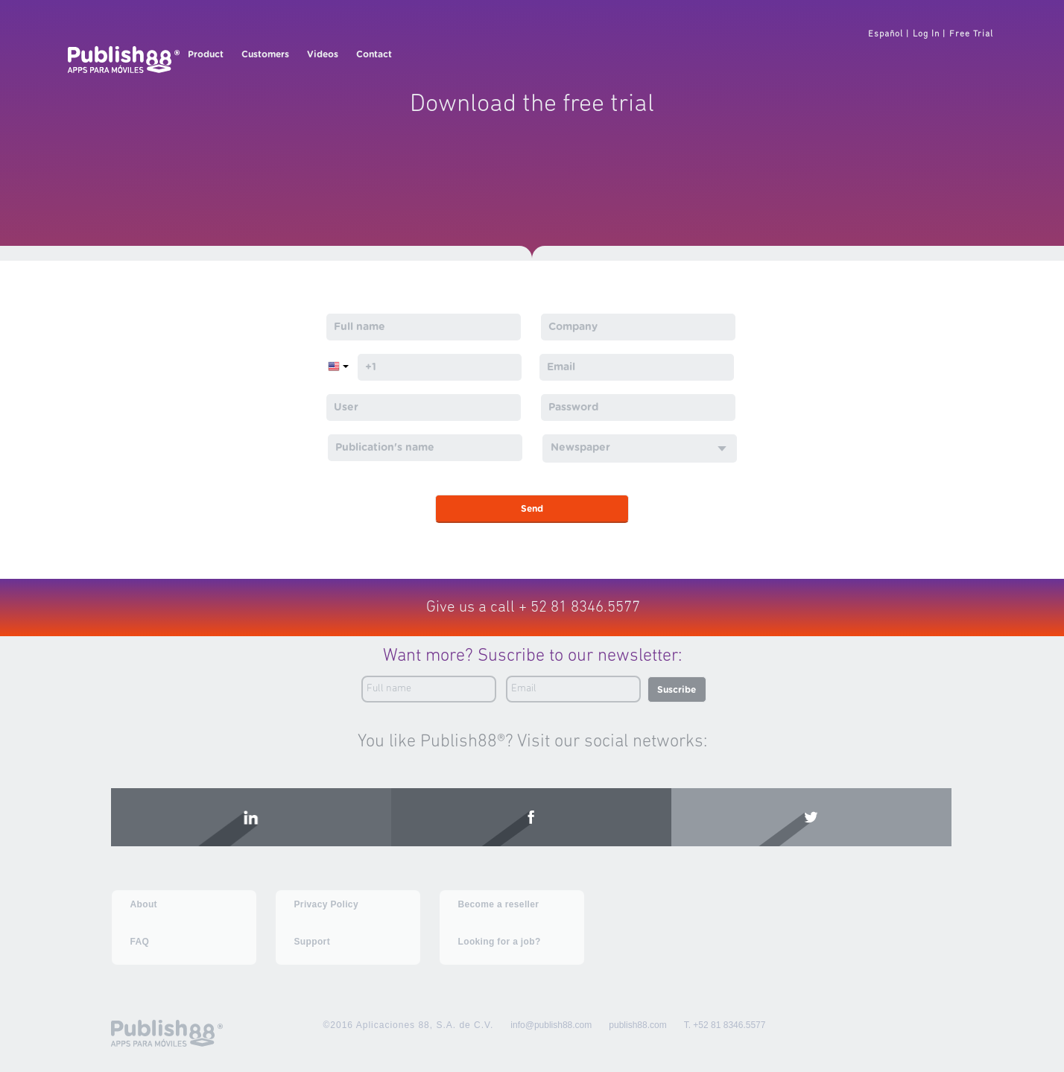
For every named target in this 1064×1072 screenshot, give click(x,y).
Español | (888, 34)
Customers (265, 54)
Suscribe (676, 689)
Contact (374, 54)
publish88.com (637, 1025)
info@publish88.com (551, 1025)
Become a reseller (498, 904)
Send (532, 508)
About (143, 904)
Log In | (929, 34)
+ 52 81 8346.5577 (579, 607)
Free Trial (971, 34)
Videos (322, 54)
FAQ (140, 941)
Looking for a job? (499, 941)
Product (206, 54)
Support (312, 941)
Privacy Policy (326, 904)
